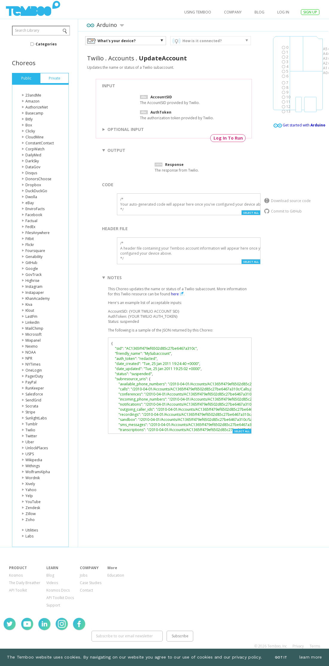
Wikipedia (33, 459)
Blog (259, 12)
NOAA (30, 352)
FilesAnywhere (37, 232)
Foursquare (35, 250)
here (175, 294)
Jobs (83, 575)
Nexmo (31, 346)
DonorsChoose (38, 178)
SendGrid (33, 400)
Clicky (30, 131)
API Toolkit (18, 590)
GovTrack (33, 274)
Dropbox (33, 184)
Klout (29, 310)
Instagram (33, 286)
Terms (315, 646)
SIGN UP (310, 12)
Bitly (29, 119)
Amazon (32, 101)
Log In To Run (228, 138)
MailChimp (34, 328)
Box (28, 125)
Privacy (298, 646)
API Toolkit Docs (60, 597)
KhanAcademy (37, 298)
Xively (30, 483)
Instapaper (34, 292)
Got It (281, 657)
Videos (52, 582)
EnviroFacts (35, 208)
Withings (32, 465)
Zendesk (32, 507)
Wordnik (32, 477)
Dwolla (31, 196)
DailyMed (33, 155)
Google (31, 268)
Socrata (31, 406)
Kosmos (16, 575)
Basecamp (34, 113)
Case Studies (90, 582)
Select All (251, 213)
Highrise (32, 280)
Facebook (33, 214)
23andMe (33, 95)
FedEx (30, 226)
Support (53, 605)
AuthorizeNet (36, 107)
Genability (33, 256)
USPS (29, 453)
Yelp (29, 495)
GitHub (31, 262)
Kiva (28, 304)
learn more (310, 657)
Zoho (30, 519)
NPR (28, 358)
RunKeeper (34, 388)
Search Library (27, 30)
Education (115, 575)
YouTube (33, 501)
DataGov (32, 166)
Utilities (31, 530)
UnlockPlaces (36, 447)
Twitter (31, 436)
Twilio (30, 430)
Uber (29, 441)
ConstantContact (39, 143)
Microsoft (33, 334)
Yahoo (30, 489)
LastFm (31, 316)
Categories (46, 44)
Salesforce (34, 394)
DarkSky (32, 161)
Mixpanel (33, 340)
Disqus (31, 172)
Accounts (121, 58)
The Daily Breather (24, 582)
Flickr (29, 244)
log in (283, 12)
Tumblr (31, 424)
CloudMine (34, 137)
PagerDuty (34, 376)
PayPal (30, 382)
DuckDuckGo (36, 190)
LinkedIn (32, 322)
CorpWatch (35, 149)
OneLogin (33, 370)
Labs (29, 536)
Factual (31, 220)
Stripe (30, 412)
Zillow (30, 513)
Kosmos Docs (58, 590)
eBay (29, 202)
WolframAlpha (37, 471)
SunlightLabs (36, 418)
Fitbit (29, 238)
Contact (86, 590)
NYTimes (32, 364)
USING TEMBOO (197, 12)
